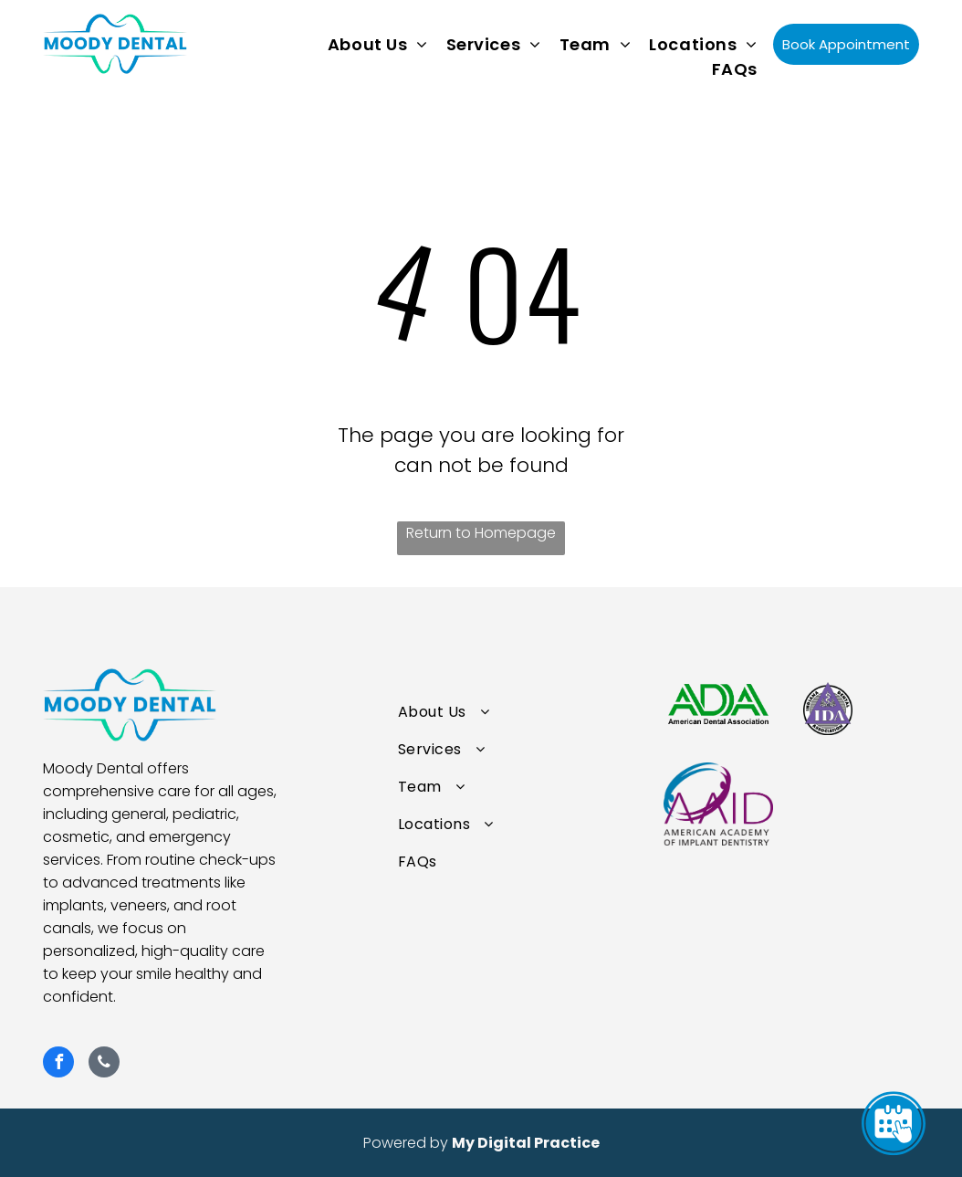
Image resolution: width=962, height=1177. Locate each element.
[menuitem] (378, 44)
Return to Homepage (481, 532)
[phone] (104, 1064)
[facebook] (58, 1064)
